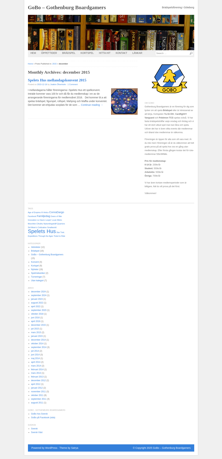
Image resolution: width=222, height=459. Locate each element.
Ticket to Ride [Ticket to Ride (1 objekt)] (59, 236)
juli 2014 (35, 351)
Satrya (74, 447)
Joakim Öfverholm (58, 84)
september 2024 (38, 295)
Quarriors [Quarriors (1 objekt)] (61, 224)
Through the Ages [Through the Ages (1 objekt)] (45, 236)
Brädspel (69, 53)
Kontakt (121, 53)
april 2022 (35, 306)
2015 (54, 64)
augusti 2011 (37, 402)
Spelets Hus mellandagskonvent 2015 (57, 80)
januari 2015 (37, 336)
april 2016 (35, 321)
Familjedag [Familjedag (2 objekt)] (43, 215)
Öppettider (49, 53)
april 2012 (35, 384)
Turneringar (36, 277)
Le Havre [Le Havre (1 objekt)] (41, 220)
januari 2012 (37, 388)
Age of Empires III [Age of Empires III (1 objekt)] (35, 212)
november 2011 (38, 391)
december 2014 (38, 340)
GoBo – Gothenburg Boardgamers (67, 7)
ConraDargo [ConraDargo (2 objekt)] (56, 212)
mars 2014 (36, 366)
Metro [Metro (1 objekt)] (59, 220)
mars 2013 (36, 373)
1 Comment (73, 84)
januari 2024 (37, 299)
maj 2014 (35, 358)
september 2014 (38, 347)
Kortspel (87, 53)
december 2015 (38, 325)
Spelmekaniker (38, 273)
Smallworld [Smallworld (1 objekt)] (51, 227)
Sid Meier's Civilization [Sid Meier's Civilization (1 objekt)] (37, 227)
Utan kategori (37, 280)
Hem (33, 53)
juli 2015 (35, 328)
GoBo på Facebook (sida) (43, 417)
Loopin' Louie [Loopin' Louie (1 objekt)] (51, 220)
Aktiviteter (35, 247)
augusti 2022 (37, 303)
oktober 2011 (37, 395)
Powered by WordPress (44, 447)
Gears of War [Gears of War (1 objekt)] (56, 216)
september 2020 (38, 310)
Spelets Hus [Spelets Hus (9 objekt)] (42, 231)
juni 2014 (35, 354)
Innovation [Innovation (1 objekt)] (32, 220)
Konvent (35, 262)
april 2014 (35, 362)
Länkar (137, 53)
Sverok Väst (36, 432)
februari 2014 (37, 369)
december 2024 (38, 291)
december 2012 (38, 380)
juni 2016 (35, 317)
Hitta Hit (104, 53)
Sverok (34, 428)
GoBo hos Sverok (39, 414)
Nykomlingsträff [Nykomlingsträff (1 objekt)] (50, 224)
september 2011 (38, 399)
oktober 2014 (37, 343)
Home (30, 64)
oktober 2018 (37, 314)
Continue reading (92, 104)
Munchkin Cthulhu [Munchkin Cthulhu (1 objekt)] (35, 224)
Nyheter (34, 269)
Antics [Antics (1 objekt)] (46, 212)
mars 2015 (36, 332)
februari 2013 (37, 376)
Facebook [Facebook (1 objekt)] (32, 216)
